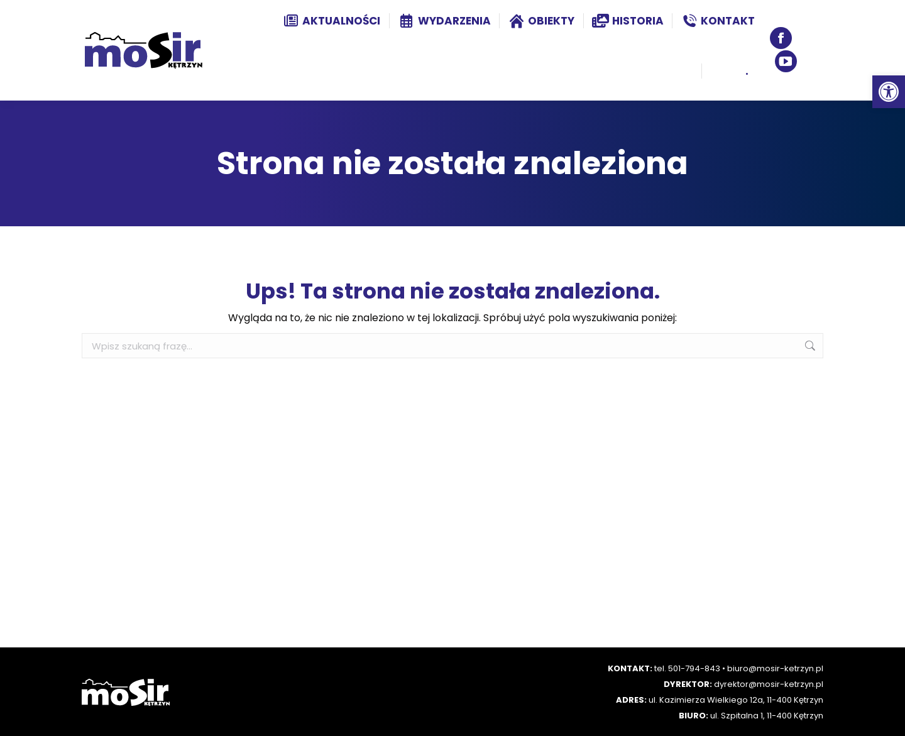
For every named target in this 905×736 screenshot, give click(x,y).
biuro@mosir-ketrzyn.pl (775, 668)
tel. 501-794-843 (687, 668)
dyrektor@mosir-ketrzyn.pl (768, 684)
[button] (888, 91)
